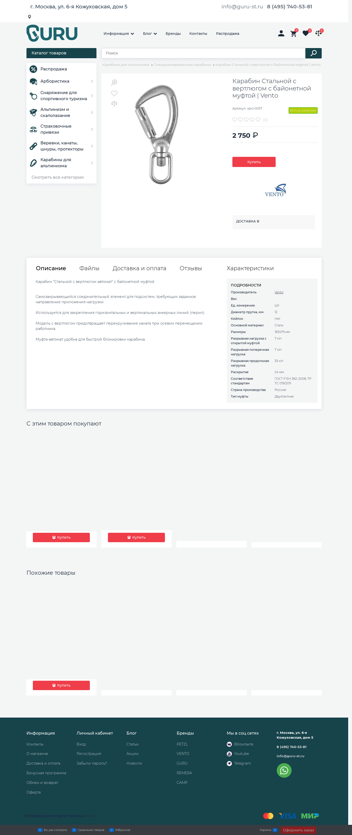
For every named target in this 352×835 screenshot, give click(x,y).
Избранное (122, 830)
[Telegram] (229, 763)
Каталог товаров (49, 53)
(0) (265, 120)
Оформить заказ (298, 830)
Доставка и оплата (139, 268)
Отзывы (191, 268)
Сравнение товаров (91, 830)
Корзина (265, 830)
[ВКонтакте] (229, 744)
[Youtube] (229, 753)
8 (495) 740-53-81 (289, 7)
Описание (51, 268)
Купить (254, 162)
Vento (279, 292)
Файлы (89, 268)
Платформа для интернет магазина (54, 816)
